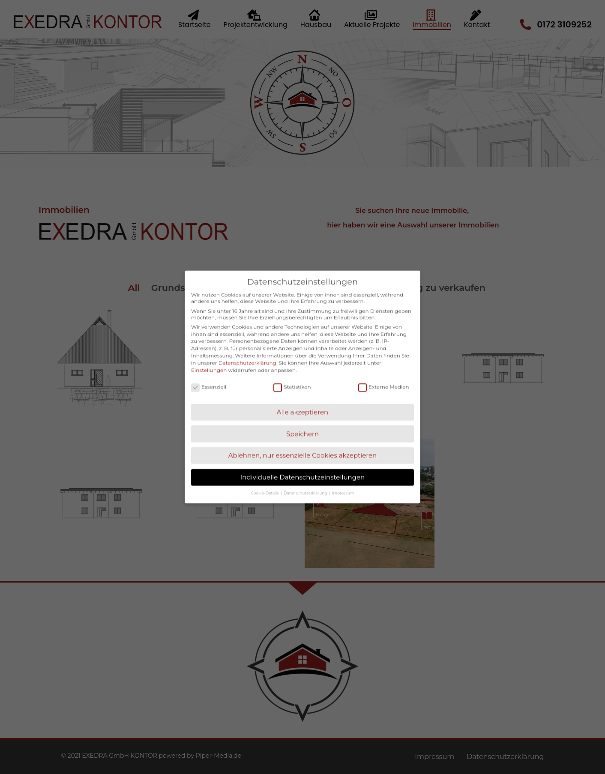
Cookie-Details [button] (265, 482)
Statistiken (292, 376)
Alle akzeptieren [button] (302, 401)
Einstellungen (209, 359)
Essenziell (208, 376)
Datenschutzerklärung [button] (306, 482)
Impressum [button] (343, 482)
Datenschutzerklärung (247, 352)
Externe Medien (383, 376)
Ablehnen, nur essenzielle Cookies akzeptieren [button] (302, 445)
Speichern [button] (302, 423)
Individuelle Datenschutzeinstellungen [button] (302, 466)
